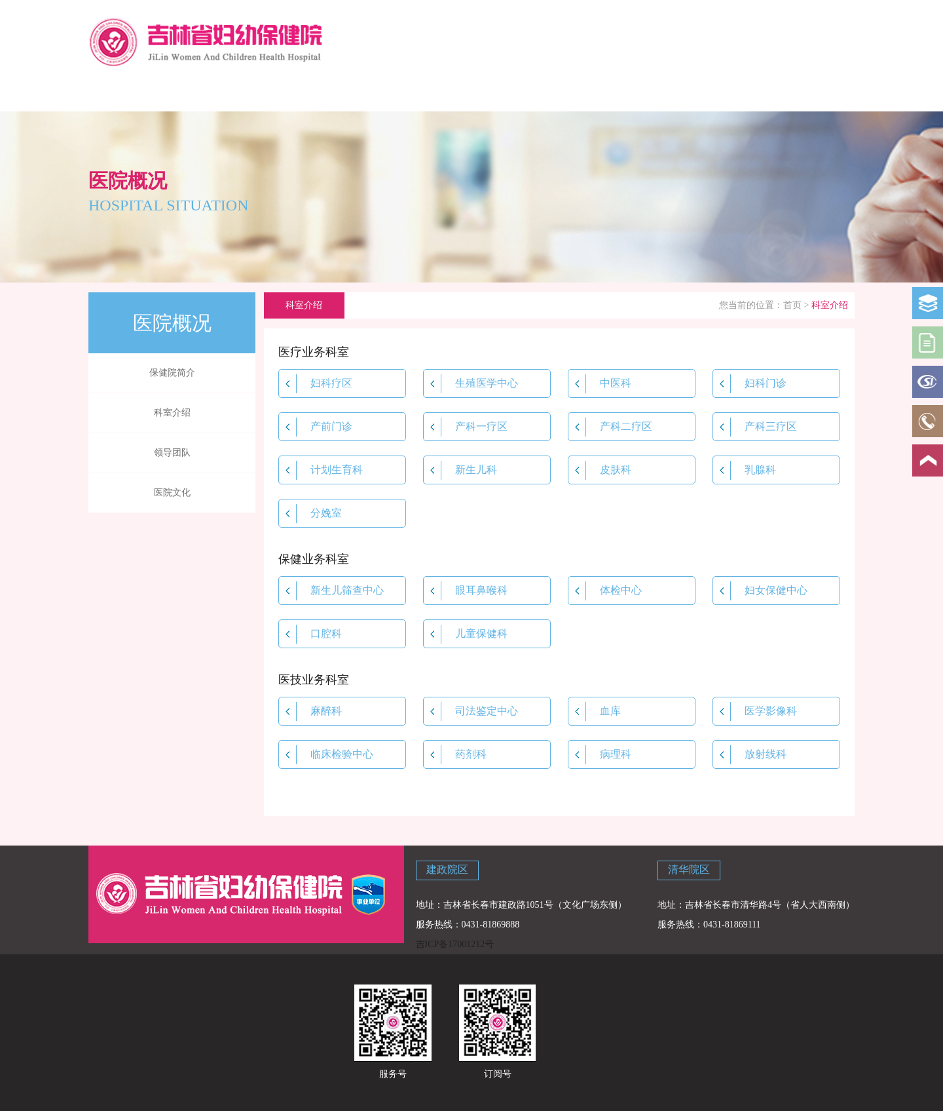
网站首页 (126, 93)
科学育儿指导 (279, 93)
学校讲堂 (585, 93)
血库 (594, 711)
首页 (792, 305)
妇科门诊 (749, 383)
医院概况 (203, 93)
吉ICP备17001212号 (455, 944)
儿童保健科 (466, 634)
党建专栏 (661, 93)
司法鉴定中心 (471, 711)
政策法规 (508, 93)
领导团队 (172, 453)
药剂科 (455, 754)
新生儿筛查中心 (331, 590)
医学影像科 (755, 711)
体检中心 (605, 590)
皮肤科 (599, 470)
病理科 (599, 754)
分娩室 (310, 513)
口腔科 (310, 634)
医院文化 (172, 492)
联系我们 (737, 93)
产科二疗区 (610, 427)
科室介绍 (172, 413)
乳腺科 (744, 470)
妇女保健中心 (760, 590)
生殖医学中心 (471, 383)
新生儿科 (460, 470)
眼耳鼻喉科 (466, 590)
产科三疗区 (755, 427)
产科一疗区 (466, 427)
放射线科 (749, 754)
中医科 (599, 383)
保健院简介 (172, 373)
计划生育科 (321, 470)
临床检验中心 (326, 754)
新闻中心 (356, 93)
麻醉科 (310, 711)
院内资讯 (432, 93)
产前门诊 (315, 427)
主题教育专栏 (814, 93)
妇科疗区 (315, 383)
